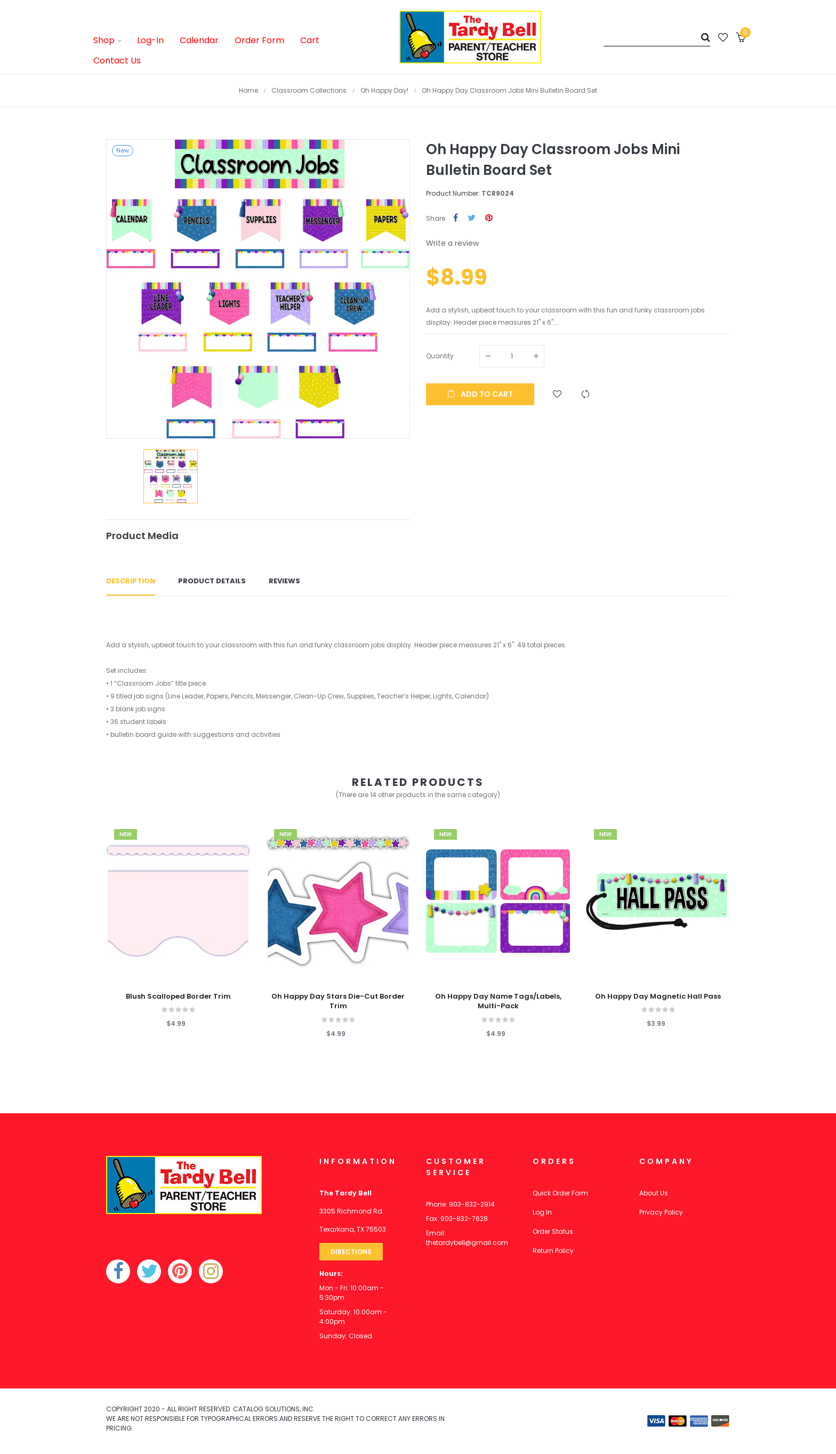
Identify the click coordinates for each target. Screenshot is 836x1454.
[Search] (657, 37)
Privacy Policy (661, 1212)
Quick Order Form (560, 1193)
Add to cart (480, 394)
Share (455, 218)
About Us (653, 1193)
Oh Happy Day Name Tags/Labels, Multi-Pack (498, 1001)
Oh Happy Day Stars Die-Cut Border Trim (338, 1001)
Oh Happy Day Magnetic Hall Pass (658, 996)
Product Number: (453, 193)
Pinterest (489, 218)
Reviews (284, 581)
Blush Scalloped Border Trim (178, 996)
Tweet (472, 218)
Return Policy (553, 1250)
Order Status (553, 1231)
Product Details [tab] (212, 581)
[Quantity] (512, 356)
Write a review (452, 243)
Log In (542, 1212)
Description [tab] (130, 581)
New (125, 834)
